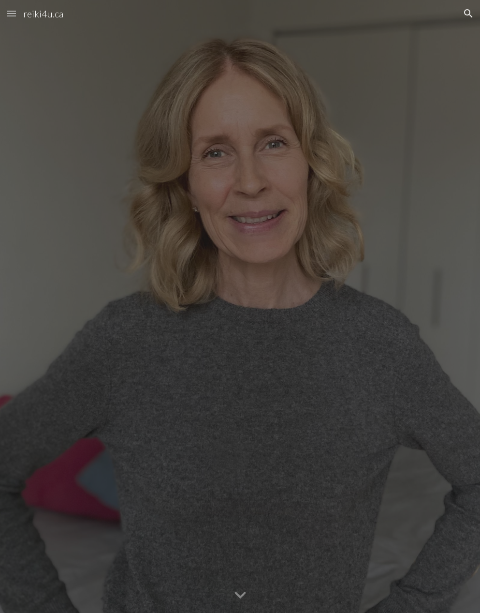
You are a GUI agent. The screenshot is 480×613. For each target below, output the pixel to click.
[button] (11, 13)
